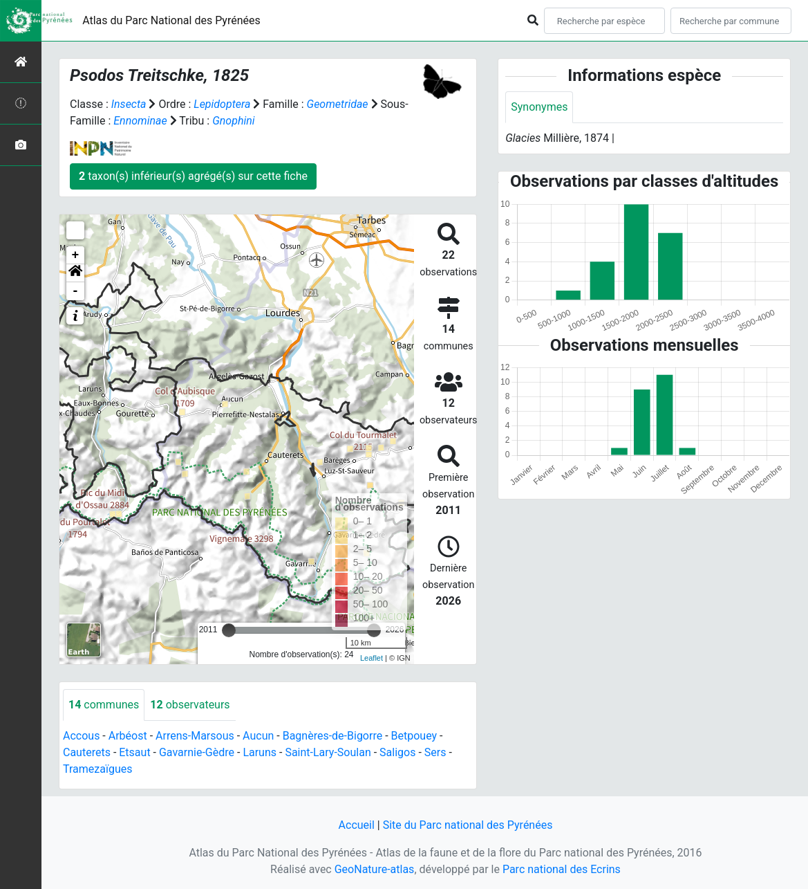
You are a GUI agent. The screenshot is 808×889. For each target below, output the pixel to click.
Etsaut (134, 752)
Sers (435, 752)
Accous (81, 735)
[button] (75, 273)
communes (103, 704)
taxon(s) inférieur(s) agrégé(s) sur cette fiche (193, 176)
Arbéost (128, 735)
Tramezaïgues (97, 769)
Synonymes (539, 106)
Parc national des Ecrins (561, 869)
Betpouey (414, 735)
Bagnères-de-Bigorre (333, 735)
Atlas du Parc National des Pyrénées (171, 20)
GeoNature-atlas (375, 869)
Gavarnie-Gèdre (196, 752)
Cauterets (87, 752)
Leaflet (371, 658)
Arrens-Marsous (195, 735)
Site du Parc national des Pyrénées (468, 825)
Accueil (357, 825)
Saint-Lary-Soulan (327, 752)
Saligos (397, 752)
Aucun (258, 735)
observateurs (189, 704)
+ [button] (75, 255)
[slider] (229, 630)
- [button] (75, 291)
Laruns (259, 752)
